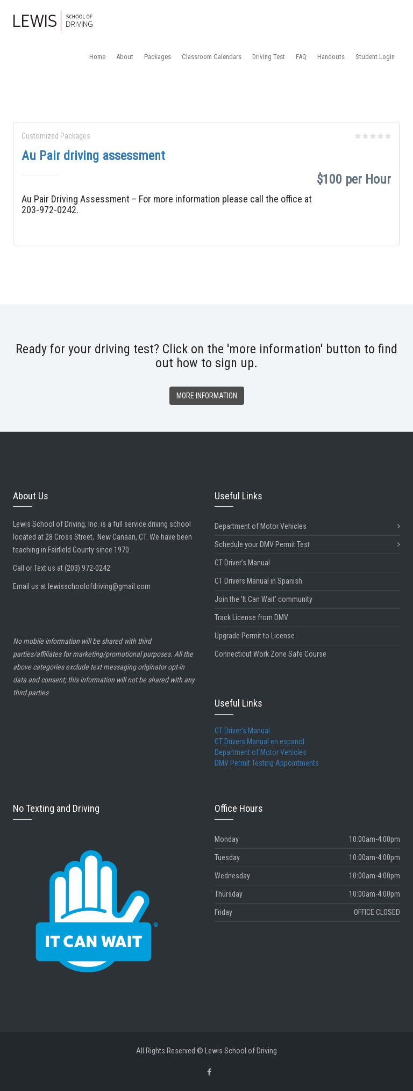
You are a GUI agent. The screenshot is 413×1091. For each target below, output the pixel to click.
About (124, 57)
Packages (157, 57)
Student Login (375, 57)
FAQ (301, 57)
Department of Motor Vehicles (307, 526)
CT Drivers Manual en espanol (259, 741)
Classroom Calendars (211, 57)
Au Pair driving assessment (93, 155)
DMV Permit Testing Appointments (267, 763)
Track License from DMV (251, 617)
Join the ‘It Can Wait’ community (263, 599)
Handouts (331, 57)
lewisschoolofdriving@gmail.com (99, 586)
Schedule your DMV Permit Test (307, 545)
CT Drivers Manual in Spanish (258, 581)
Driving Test (268, 57)
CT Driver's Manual (242, 730)
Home (97, 57)
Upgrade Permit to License (255, 635)
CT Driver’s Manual (242, 562)
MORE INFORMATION (206, 395)
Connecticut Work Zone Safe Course (270, 654)
